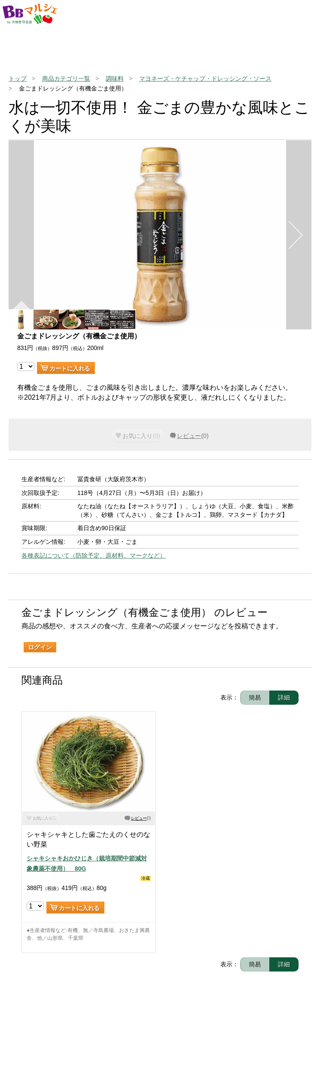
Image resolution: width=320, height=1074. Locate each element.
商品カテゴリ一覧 (66, 78)
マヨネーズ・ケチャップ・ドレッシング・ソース (205, 78)
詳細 (284, 697)
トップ (18, 78)
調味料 (115, 78)
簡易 (255, 697)
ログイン (40, 647)
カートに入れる (69, 368)
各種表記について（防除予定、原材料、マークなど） (93, 555)
